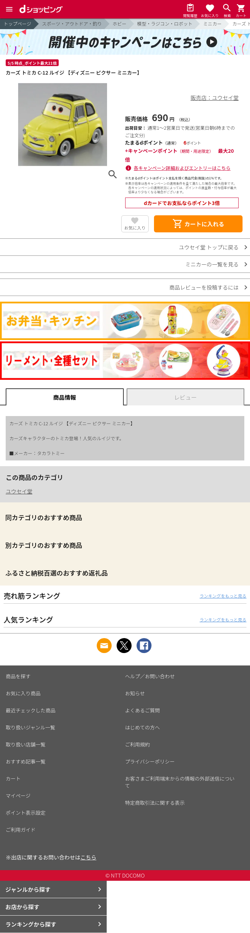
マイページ (18, 795)
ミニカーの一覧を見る (212, 264)
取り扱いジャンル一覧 (30, 727)
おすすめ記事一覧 (26, 761)
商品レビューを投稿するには (204, 287)
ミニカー (212, 23)
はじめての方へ (142, 727)
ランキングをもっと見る (223, 596)
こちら (88, 857)
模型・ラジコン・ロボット (165, 23)
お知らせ (135, 693)
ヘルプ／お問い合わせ (150, 676)
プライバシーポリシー (150, 761)
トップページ (17, 23)
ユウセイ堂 (19, 491)
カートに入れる (198, 223)
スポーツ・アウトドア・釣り (72, 23)
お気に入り (134, 228)
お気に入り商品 (23, 693)
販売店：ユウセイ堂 (215, 97)
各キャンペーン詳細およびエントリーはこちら (182, 168)
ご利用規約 (137, 744)
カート (13, 778)
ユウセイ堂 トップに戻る (209, 247)
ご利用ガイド (21, 829)
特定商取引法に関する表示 (155, 802)
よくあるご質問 (142, 710)
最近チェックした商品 (30, 710)
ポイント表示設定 (26, 812)
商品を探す (18, 676)
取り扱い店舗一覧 (26, 744)
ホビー (120, 23)
